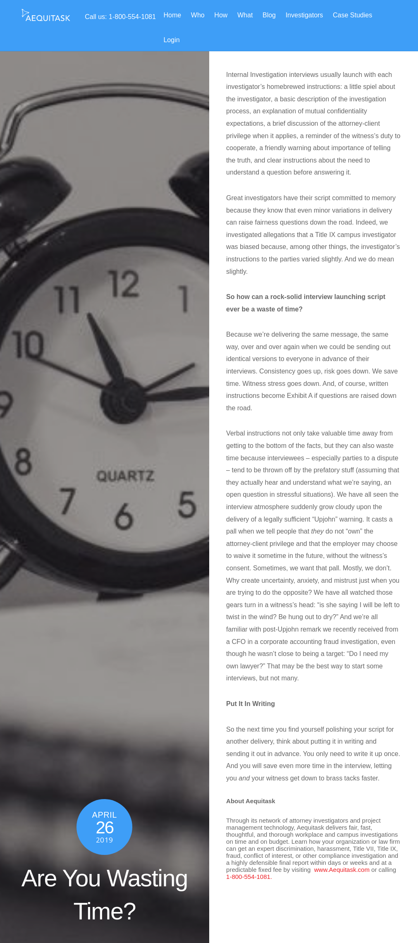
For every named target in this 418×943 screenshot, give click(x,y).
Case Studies (352, 15)
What (245, 15)
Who (198, 15)
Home (172, 15)
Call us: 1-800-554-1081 (120, 16)
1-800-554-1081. (249, 876)
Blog (269, 15)
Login (171, 39)
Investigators (304, 15)
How (220, 15)
